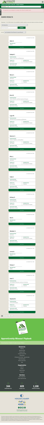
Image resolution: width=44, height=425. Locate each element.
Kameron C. (12, 136)
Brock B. (12, 95)
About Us (22, 367)
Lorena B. (12, 252)
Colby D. (12, 177)
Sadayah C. (12, 54)
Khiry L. (12, 156)
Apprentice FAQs (22, 350)
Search (21, 28)
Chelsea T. (12, 265)
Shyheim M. (13, 299)
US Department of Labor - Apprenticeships (22, 357)
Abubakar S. (13, 231)
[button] (42, 2)
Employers (14, 4)
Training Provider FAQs (22, 353)
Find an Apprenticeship (22, 378)
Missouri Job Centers (22, 360)
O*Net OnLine (22, 355)
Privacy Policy (25, 410)
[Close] (43, 9)
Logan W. (12, 116)
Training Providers (21, 4)
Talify (22, 362)
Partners (22, 368)
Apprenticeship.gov (22, 358)
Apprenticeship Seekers (6, 4)
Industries (22, 348)
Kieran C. (12, 75)
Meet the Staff (22, 370)
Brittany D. (12, 197)
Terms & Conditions (20, 410)
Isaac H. (12, 278)
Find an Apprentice (22, 376)
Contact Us (22, 372)
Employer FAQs (22, 352)
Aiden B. (12, 41)
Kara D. (11, 218)
